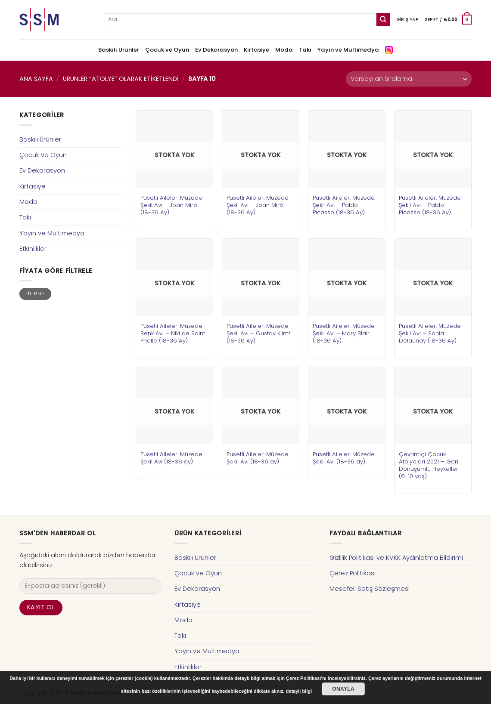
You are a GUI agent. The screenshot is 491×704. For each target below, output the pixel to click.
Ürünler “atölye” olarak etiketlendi (121, 78)
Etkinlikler (33, 248)
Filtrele (35, 293)
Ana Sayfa (36, 78)
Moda (284, 50)
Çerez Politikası (352, 573)
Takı (305, 50)
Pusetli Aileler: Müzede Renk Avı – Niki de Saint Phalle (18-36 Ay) (172, 333)
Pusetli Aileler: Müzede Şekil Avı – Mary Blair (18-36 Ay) (344, 333)
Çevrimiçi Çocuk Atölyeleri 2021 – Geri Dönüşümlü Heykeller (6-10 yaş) (428, 465)
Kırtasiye (256, 50)
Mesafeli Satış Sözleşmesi (369, 588)
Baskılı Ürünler (118, 50)
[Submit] (383, 19)
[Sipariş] (409, 78)
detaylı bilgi (299, 691)
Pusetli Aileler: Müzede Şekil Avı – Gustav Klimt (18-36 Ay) (258, 333)
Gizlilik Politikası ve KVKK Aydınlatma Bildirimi (396, 557)
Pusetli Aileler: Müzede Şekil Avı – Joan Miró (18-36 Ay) (171, 205)
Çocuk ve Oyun (167, 50)
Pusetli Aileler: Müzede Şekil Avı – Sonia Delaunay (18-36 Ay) (430, 333)
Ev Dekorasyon (216, 50)
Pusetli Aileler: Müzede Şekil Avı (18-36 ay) (171, 458)
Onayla (343, 689)
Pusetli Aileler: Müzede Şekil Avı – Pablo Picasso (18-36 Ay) (344, 205)
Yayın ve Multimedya (348, 50)
